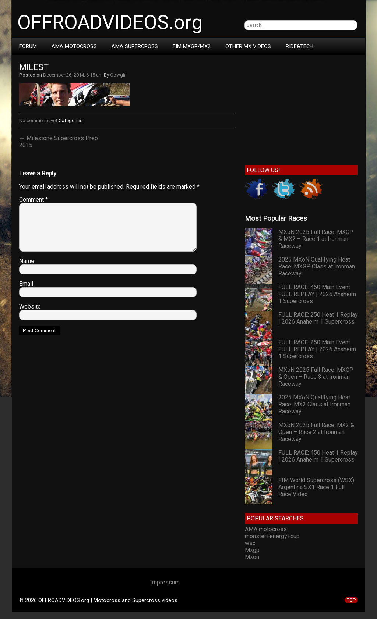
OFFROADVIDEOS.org (109, 22)
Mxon (252, 557)
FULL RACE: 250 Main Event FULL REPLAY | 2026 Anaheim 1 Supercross (317, 349)
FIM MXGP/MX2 (192, 46)
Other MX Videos (248, 46)
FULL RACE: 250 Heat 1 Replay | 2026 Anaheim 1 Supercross (318, 318)
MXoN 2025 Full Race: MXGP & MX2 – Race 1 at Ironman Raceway (315, 238)
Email (26, 283)
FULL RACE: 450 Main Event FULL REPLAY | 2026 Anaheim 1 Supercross (317, 294)
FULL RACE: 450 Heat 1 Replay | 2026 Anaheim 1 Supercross (318, 456)
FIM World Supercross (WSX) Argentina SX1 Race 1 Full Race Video (316, 487)
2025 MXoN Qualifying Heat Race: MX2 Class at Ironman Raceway (314, 404)
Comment (33, 199)
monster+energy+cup (272, 536)
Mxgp (252, 550)
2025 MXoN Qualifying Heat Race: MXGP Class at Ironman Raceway (316, 266)
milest (34, 67)
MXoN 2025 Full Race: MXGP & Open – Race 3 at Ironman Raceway (315, 376)
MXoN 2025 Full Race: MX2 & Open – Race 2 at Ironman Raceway (316, 431)
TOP (351, 600)
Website (30, 306)
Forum (28, 46)
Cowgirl (118, 75)
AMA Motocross (74, 46)
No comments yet (38, 120)
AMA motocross (266, 529)
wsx (250, 543)
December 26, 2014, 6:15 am (73, 75)
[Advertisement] (301, 108)
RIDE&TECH (299, 46)
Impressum (165, 582)
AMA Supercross (135, 46)
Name (26, 260)
